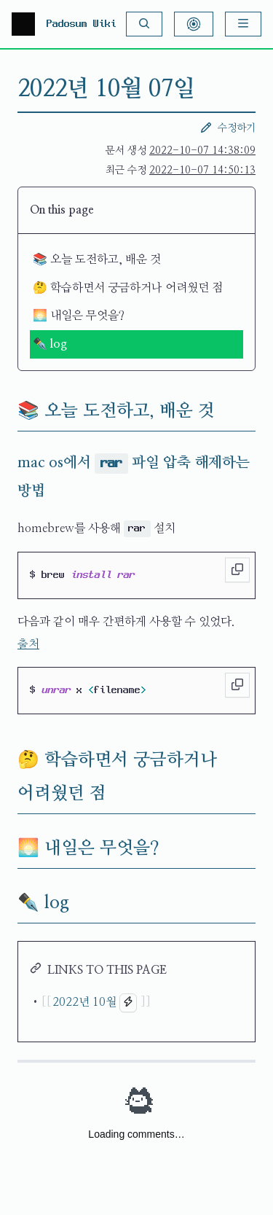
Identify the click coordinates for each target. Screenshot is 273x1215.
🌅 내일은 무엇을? (78, 315)
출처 (28, 644)
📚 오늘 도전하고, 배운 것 (97, 259)
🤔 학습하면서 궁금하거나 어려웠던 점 (128, 288)
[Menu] (243, 24)
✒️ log (50, 344)
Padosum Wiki (81, 24)
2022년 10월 (84, 1002)
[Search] (144, 24)
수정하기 (228, 127)
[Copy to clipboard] (237, 570)
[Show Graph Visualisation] (193, 24)
